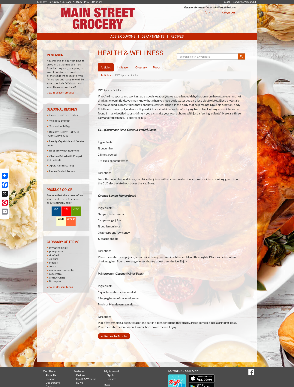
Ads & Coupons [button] (123, 36)
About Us (51, 375)
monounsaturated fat (61, 270)
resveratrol (55, 273)
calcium (53, 258)
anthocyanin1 (57, 277)
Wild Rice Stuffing (59, 120)
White (61, 219)
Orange (71, 219)
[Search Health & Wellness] (207, 56)
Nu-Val (79, 382)
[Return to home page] (98, 17)
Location (50, 378)
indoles (53, 262)
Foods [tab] (157, 67)
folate (52, 266)
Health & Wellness (86, 378)
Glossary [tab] (141, 67)
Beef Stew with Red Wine (64, 150)
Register (228, 12)
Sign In (211, 12)
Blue (56, 208)
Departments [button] (153, 36)
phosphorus (56, 251)
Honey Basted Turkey (62, 171)
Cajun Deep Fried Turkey (63, 115)
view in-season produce (60, 92)
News (107, 384)
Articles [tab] (106, 67)
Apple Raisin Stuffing (61, 165)
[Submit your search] (241, 56)
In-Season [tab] (123, 67)
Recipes (177, 36)
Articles (106, 75)
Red (66, 208)
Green (76, 208)
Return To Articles (114, 336)
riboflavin (54, 255)
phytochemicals (58, 247)
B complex (55, 281)
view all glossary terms (60, 286)
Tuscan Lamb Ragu (60, 126)
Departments (53, 382)
